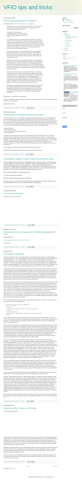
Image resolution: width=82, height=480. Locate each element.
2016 (65, 33)
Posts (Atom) (12, 468)
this (10, 96)
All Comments (66, 58)
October (67, 35)
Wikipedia (41, 265)
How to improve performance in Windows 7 (20, 21)
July (66, 44)
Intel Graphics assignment (14, 254)
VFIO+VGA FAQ (67, 83)
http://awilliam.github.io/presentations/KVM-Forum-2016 (16, 240)
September (67, 40)
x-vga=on (10, 367)
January (67, 46)
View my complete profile (67, 22)
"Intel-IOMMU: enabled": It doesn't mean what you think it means (29, 159)
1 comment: (22, 154)
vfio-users (26, 23)
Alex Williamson (67, 20)
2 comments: (22, 107)
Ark (46, 265)
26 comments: (22, 461)
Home (28, 466)
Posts (65, 56)
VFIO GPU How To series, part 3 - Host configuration (71, 74)
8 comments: (22, 401)
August (66, 42)
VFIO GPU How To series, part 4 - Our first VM (74, 93)
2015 (65, 48)
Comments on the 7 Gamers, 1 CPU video (20, 408)
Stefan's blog (17, 117)
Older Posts (54, 466)
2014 (65, 50)
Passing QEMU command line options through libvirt (24, 115)
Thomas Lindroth (16, 23)
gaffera (43, 477)
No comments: (22, 246)
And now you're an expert (13, 194)
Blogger (52, 477)
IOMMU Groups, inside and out (70, 65)
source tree (17, 260)
